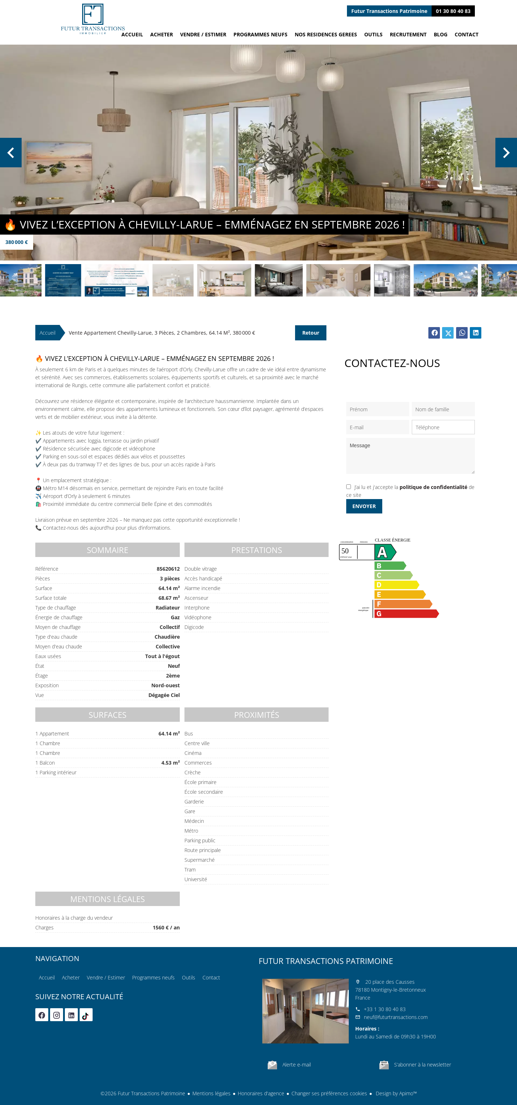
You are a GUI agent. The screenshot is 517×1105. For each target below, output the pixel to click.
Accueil (93, 19)
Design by (395, 1093)
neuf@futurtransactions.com (396, 1017)
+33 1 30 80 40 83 (385, 1009)
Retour (310, 332)
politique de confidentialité (433, 487)
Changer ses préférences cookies (329, 1093)
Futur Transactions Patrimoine (326, 960)
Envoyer (364, 506)
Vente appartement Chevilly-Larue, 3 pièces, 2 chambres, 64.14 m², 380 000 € (162, 332)
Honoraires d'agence (261, 1093)
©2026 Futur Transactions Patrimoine (143, 1093)
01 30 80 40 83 (453, 11)
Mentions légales (211, 1093)
